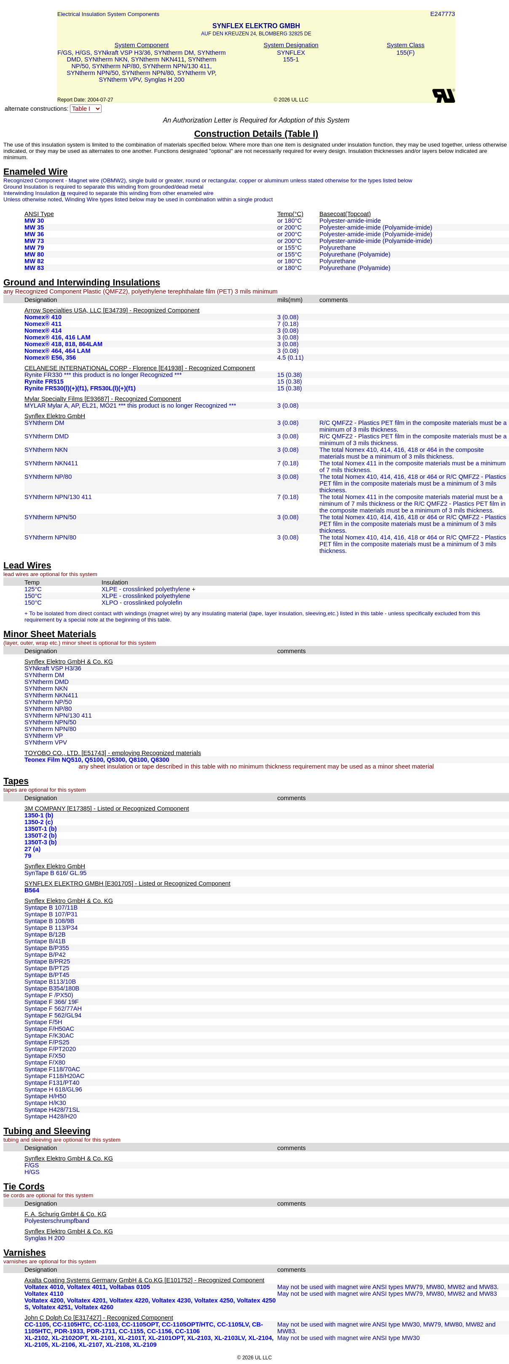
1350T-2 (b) (40, 835)
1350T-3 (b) (40, 842)
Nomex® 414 (43, 330)
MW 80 (34, 254)
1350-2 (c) (38, 822)
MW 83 (34, 267)
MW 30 (34, 220)
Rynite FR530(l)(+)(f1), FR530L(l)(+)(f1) (80, 388)
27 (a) (32, 849)
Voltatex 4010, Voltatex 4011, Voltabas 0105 (87, 1287)
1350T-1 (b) (40, 828)
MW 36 (34, 234)
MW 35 (34, 227)
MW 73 (34, 241)
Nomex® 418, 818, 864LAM (63, 344)
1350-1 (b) (38, 815)
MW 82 (34, 261)
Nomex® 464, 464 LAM (57, 350)
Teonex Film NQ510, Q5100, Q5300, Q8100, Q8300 (96, 759)
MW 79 (34, 247)
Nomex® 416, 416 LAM (57, 337)
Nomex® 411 (43, 323)
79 (27, 855)
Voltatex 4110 (44, 1293)
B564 (31, 890)
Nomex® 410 (43, 317)
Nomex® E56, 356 (50, 357)
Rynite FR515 (44, 381)
